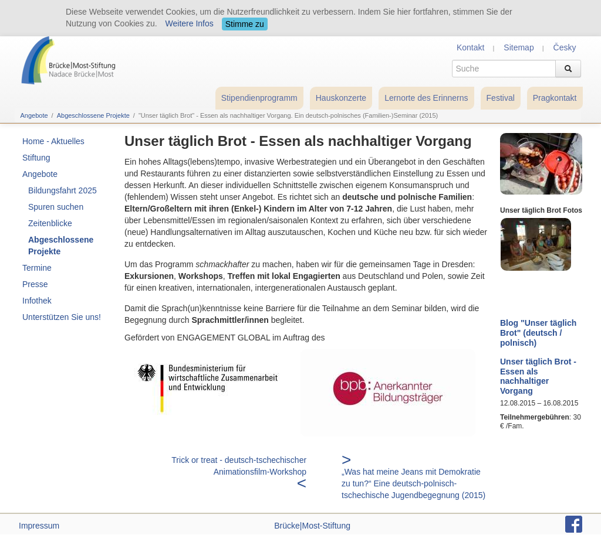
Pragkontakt (555, 98)
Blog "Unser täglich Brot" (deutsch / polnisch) (538, 332)
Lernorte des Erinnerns (426, 98)
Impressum (39, 525)
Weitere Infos (190, 23)
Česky (564, 47)
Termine (37, 267)
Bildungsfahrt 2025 (62, 190)
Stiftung (36, 157)
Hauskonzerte (341, 98)
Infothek (37, 300)
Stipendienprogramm (259, 98)
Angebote (34, 115)
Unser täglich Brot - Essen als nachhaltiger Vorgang (538, 376)
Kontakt (470, 47)
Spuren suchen (55, 207)
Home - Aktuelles (53, 141)
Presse (35, 284)
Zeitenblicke (50, 223)
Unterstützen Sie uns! (61, 317)
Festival (501, 98)
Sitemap (519, 47)
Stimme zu (244, 24)
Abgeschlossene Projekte (93, 115)
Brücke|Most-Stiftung (312, 525)
